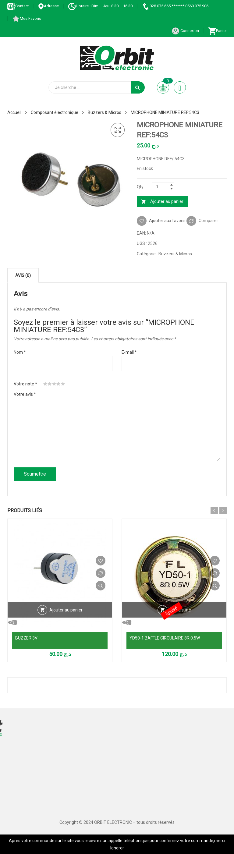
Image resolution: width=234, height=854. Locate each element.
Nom (20, 352)
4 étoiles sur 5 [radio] (58, 384)
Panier (217, 30)
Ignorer (117, 847)
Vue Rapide (100, 585)
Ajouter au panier (166, 201)
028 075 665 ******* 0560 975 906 (175, 6)
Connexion (185, 30)
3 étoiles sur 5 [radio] (54, 384)
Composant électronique (54, 112)
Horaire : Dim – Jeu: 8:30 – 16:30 (100, 6)
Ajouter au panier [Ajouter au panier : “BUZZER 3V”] (66, 610)
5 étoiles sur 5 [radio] (63, 384)
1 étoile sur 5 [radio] (45, 384)
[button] (118, 130)
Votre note (25, 383)
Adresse (48, 6)
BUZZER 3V (26, 638)
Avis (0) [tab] (23, 275)
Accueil (14, 112)
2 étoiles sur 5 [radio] (50, 384)
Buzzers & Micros (104, 112)
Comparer (208, 220)
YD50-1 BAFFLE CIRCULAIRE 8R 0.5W (164, 638)
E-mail (129, 352)
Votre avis (25, 394)
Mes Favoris (26, 18)
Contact (18, 6)
